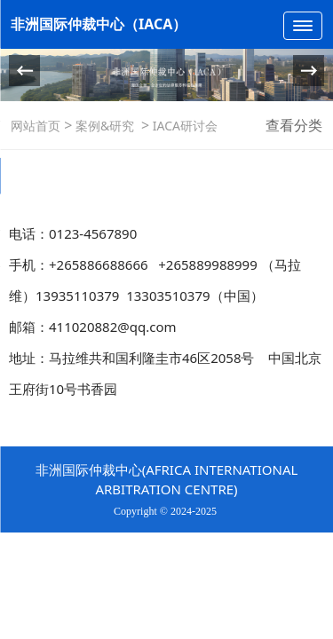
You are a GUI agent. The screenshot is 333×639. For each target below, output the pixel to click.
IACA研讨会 (183, 125)
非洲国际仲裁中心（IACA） (98, 24)
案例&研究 (105, 125)
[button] (308, 70)
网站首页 (35, 125)
